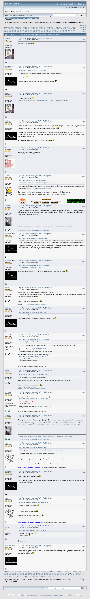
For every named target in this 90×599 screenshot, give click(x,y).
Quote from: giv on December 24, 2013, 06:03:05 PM (33, 398)
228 (18, 27)
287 (31, 30)
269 (55, 28)
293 (47, 30)
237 (42, 27)
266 (47, 28)
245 (64, 27)
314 (31, 31)
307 (12, 31)
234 (34, 27)
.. (36, 203)
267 (50, 28)
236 (40, 27)
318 (42, 31)
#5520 (83, 546)
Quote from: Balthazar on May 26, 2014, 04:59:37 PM (33, 502)
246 (66, 27)
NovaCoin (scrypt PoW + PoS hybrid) (70, 22)
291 (42, 30)
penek (7, 443)
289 (37, 30)
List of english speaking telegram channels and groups (33, 230)
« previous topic (82, 26)
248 (72, 27)
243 (58, 27)
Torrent (30, 15)
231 (26, 27)
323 (55, 31)
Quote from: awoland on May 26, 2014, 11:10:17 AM (33, 374)
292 (44, 30)
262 (37, 28)
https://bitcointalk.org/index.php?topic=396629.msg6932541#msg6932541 (43, 100)
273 (66, 28)
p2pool (34, 303)
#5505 (83, 148)
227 (16, 27)
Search (19, 18)
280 (12, 30)
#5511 (83, 309)
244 (61, 27)
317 (39, 31)
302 (71, 30)
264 (42, 28)
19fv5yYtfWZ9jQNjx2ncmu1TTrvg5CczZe (36, 304)
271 (61, 28)
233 (32, 27)
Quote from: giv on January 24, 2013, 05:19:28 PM (33, 356)
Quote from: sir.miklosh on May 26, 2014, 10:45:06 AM (34, 265)
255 (18, 28)
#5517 (83, 472)
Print (83, 31)
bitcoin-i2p (32, 355)
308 (15, 31)
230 (24, 27)
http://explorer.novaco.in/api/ (54, 459)
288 (34, 30)
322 (53, 31)
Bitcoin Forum (8, 22)
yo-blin (7, 176)
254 (15, 28)
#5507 (83, 206)
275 (71, 28)
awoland (8, 335)
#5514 (83, 393)
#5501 (83, 39)
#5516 (83, 444)
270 (58, 28)
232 (29, 27)
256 (21, 28)
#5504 (83, 122)
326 (63, 31)
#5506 (83, 176)
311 (23, 31)
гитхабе (39, 407)
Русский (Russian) (25, 22)
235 (37, 27)
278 (7, 30)
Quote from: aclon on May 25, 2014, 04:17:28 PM (32, 70)
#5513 (83, 371)
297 (58, 30)
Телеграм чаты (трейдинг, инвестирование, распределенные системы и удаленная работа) (45, 226)
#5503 (83, 94)
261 (34, 28)
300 (66, 30)
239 (48, 27)
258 (26, 28)
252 (10, 28)
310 (21, 31)
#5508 (83, 234)
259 (29, 28)
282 (18, 30)
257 (23, 28)
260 (31, 28)
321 (50, 31)
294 (50, 30)
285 (26, 30)
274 (69, 28)
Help (14, 18)
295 (53, 30)
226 (13, 27)
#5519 (83, 527)
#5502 (83, 67)
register (27, 11)
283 (21, 30)
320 (47, 31)
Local (16, 22)
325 (61, 31)
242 (56, 27)
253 (12, 28)
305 (7, 31)
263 (39, 28)
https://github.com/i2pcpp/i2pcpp (31, 267)
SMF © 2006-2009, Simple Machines (52, 595)
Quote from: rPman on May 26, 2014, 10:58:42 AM (32, 312)
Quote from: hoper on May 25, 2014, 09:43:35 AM (32, 180)
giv (48, 355)
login (22, 11)
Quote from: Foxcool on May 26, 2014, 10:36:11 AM (33, 238)
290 (39, 30)
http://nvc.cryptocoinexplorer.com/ (39, 188)
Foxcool (7, 206)
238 (45, 27)
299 (63, 30)
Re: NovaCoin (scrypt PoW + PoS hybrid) (37, 38)
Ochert (7, 148)
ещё (43, 140)
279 (10, 30)
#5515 (83, 416)
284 (23, 30)
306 (10, 31)
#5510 (83, 288)
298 (61, 30)
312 (26, 31)
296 (55, 30)
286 (29, 30)
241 (53, 27)
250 (5, 28)
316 (37, 31)
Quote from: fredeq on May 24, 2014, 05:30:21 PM (32, 447)
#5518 (83, 499)
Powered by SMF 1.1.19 (34, 595)
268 (53, 28)
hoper (7, 526)
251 (7, 28)
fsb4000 (7, 38)
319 (44, 31)
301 (69, 30)
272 (63, 28)
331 (67, 31)
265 (44, 28)
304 (5, 31)
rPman (7, 287)
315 (34, 31)
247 (69, 27)
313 (29, 31)
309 (18, 31)
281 (15, 30)
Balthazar (8, 66)
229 (21, 27)
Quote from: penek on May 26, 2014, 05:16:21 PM (32, 530)
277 (5, 30)
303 (74, 30)
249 (74, 27)
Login (24, 18)
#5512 (83, 335)
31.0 (26, 15)
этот (22, 345)
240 (50, 27)
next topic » (83, 28)
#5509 (83, 261)
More (35, 18)
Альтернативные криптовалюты (45, 22)
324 (58, 31)
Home (8, 18)
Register (30, 18)
